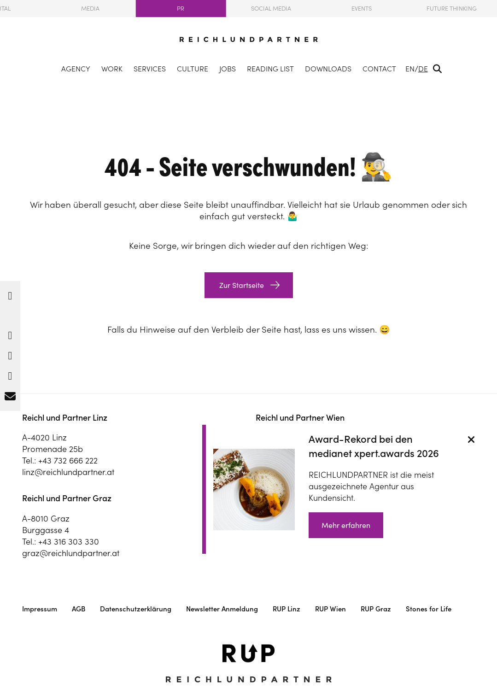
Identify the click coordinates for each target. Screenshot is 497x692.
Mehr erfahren (346, 525)
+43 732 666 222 (68, 460)
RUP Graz (376, 608)
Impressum (39, 608)
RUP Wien (330, 608)
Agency (75, 68)
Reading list (270, 68)
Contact (379, 68)
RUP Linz (286, 608)
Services (150, 68)
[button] (10, 293)
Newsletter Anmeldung (222, 608)
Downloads (328, 68)
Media (90, 8)
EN (410, 68)
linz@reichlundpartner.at (68, 472)
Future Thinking (452, 8)
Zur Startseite (240, 285)
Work (112, 68)
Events (361, 8)
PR (180, 8)
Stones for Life (428, 608)
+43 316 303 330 (68, 541)
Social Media (271, 8)
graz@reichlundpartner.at (70, 553)
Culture (192, 68)
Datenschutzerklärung (135, 608)
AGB (78, 608)
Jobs (227, 68)
